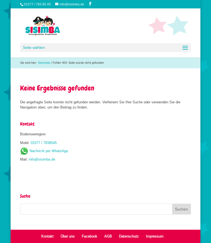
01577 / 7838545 (44, 142)
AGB (108, 236)
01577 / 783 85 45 (37, 4)
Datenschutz (129, 236)
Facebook (89, 236)
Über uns (68, 236)
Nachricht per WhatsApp (44, 151)
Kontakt (47, 236)
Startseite (44, 63)
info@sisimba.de (42, 159)
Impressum (154, 236)
